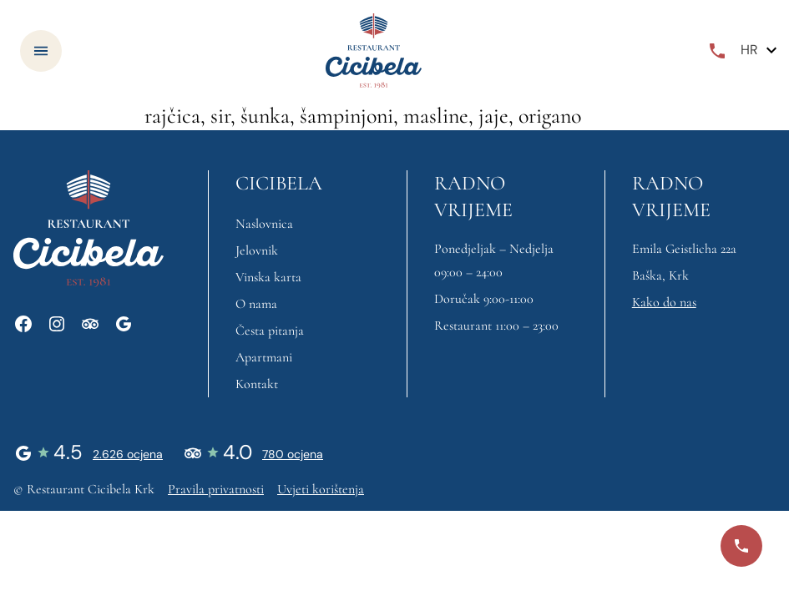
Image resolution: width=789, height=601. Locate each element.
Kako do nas (664, 302)
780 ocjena (292, 454)
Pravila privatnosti (216, 489)
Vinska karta (268, 277)
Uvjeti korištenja (320, 489)
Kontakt (256, 384)
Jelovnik (256, 250)
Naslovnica (264, 223)
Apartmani (263, 357)
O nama (256, 303)
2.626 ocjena (128, 454)
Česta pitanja (269, 330)
